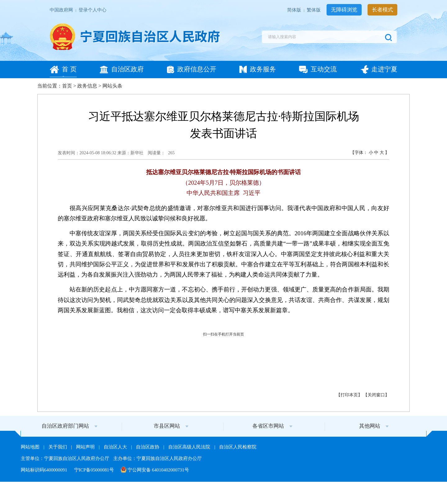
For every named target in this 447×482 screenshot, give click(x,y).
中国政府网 (62, 10)
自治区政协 (148, 446)
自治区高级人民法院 (189, 446)
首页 (67, 85)
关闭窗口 (376, 395)
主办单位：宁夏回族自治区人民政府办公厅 (157, 458)
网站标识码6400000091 (44, 469)
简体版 (294, 10)
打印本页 (349, 395)
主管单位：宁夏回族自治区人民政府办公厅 (66, 458)
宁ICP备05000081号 (94, 469)
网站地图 (31, 446)
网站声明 (86, 446)
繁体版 (314, 10)
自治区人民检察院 (237, 446)
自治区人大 (116, 446)
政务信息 (87, 85)
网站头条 (112, 85)
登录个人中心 (92, 10)
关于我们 (58, 446)
